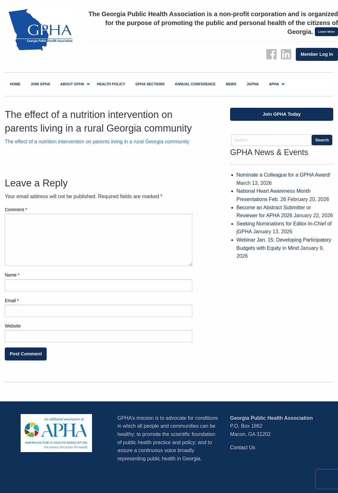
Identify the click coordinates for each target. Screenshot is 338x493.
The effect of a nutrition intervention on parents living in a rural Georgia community (97, 141)
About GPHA (72, 84)
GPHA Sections (150, 84)
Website (13, 325)
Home (15, 84)
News (231, 84)
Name (12, 274)
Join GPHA (40, 84)
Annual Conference (195, 84)
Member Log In (317, 54)
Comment (16, 209)
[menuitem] (15, 84)
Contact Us (242, 447)
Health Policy (111, 84)
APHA (274, 84)
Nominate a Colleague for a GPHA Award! (283, 175)
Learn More (326, 31)
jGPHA (253, 84)
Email (12, 300)
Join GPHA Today (282, 114)
